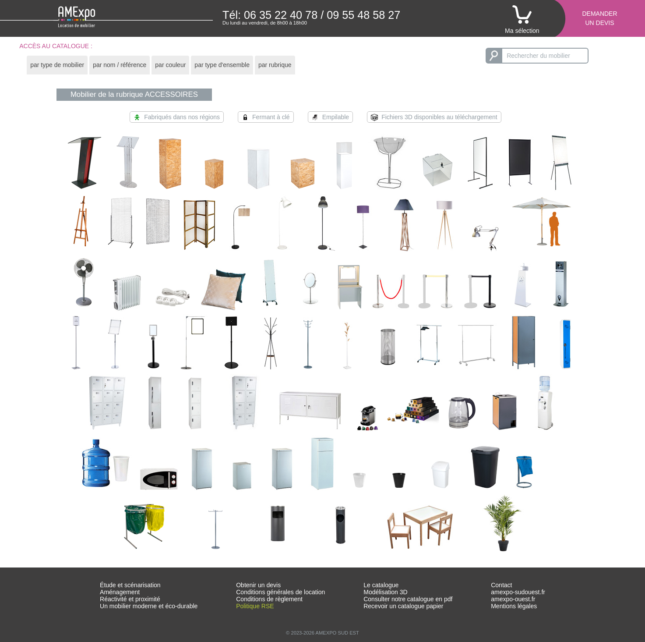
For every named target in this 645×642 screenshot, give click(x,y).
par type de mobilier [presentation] (57, 64)
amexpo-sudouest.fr (518, 592)
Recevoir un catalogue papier (403, 606)
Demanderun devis (599, 18)
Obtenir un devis (258, 585)
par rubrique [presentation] (275, 64)
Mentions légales (514, 606)
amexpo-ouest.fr (513, 599)
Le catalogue (380, 585)
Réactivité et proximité (130, 599)
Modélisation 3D (385, 592)
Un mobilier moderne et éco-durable (148, 606)
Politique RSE (255, 606)
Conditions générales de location (280, 592)
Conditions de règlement (269, 599)
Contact (501, 585)
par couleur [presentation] (170, 64)
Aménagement (120, 592)
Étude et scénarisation (130, 585)
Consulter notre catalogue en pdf (407, 599)
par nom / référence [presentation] (119, 64)
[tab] (57, 65)
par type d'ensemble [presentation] (222, 64)
